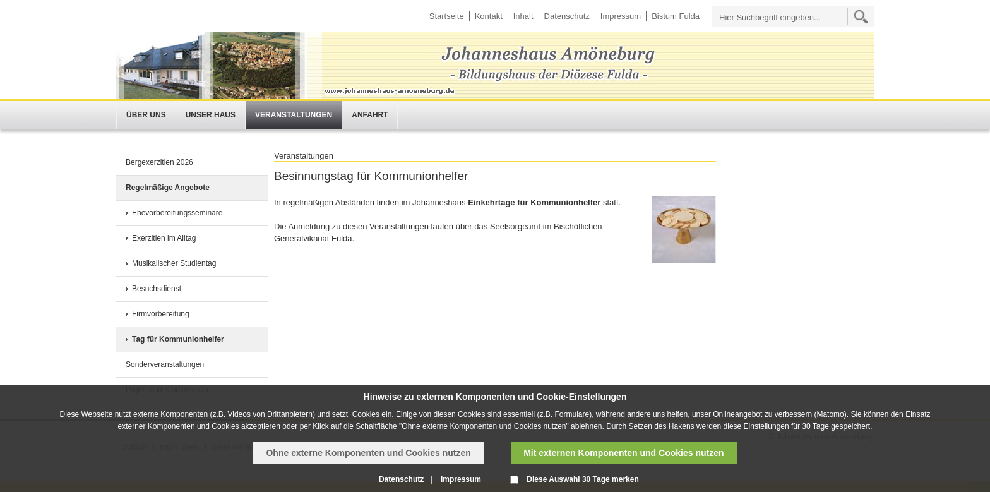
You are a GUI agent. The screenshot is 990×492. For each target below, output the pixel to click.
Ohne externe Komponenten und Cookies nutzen (368, 453)
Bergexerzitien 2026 (159, 162)
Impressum (620, 16)
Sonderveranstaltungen (165, 364)
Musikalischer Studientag (174, 263)
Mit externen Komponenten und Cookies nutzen (623, 453)
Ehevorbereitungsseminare (177, 212)
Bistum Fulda (676, 16)
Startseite (446, 16)
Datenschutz (567, 16)
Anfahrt (370, 115)
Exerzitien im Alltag (164, 238)
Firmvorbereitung (160, 313)
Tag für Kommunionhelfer (178, 339)
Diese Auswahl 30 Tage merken (582, 479)
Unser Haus (211, 115)
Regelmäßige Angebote (168, 187)
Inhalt (523, 16)
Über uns (146, 115)
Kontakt (489, 16)
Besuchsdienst (156, 288)
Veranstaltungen (293, 115)
